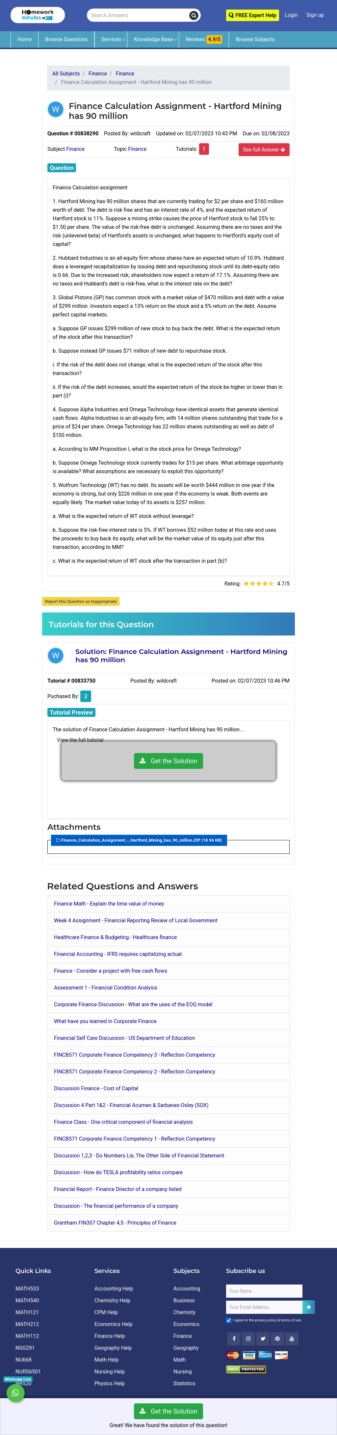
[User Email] (264, 1307)
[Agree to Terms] (228, 1320)
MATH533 (27, 1289)
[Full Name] (264, 1291)
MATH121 (27, 1312)
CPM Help (106, 1312)
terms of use (291, 1320)
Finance (75, 149)
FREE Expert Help (252, 15)
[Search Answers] (138, 15)
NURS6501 (28, 1371)
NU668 (23, 1360)
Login (291, 15)
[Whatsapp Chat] (16, 1393)
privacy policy (266, 1320)
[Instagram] (248, 1338)
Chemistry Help (112, 1300)
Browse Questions (66, 39)
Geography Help (113, 1348)
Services (111, 39)
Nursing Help (109, 1371)
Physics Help (109, 1383)
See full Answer (264, 149)
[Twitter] (263, 1338)
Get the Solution (168, 761)
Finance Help (109, 1336)
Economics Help (113, 1324)
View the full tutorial (80, 740)
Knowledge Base (153, 39)
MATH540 (27, 1300)
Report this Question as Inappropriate (81, 601)
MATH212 (27, 1324)
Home (24, 39)
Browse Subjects (255, 39)
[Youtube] (277, 1338)
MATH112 (27, 1336)
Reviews (204, 39)
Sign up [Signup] (315, 15)
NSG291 (25, 1348)
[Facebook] (234, 1338)
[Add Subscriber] (308, 1307)
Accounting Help (113, 1289)
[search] (194, 15)
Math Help (106, 1360)
